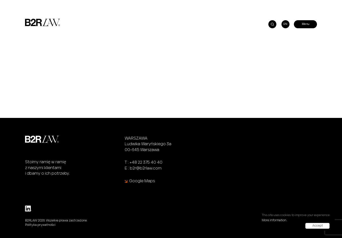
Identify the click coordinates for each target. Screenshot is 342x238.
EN (285, 24)
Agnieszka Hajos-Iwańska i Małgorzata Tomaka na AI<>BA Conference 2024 (80, 2)
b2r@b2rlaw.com (146, 168)
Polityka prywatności (40, 225)
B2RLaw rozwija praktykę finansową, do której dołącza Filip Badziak (214, 2)
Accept (317, 225)
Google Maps (142, 181)
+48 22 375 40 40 (146, 162)
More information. (274, 220)
